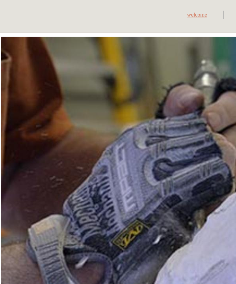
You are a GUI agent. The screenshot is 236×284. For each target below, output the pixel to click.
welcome (197, 15)
